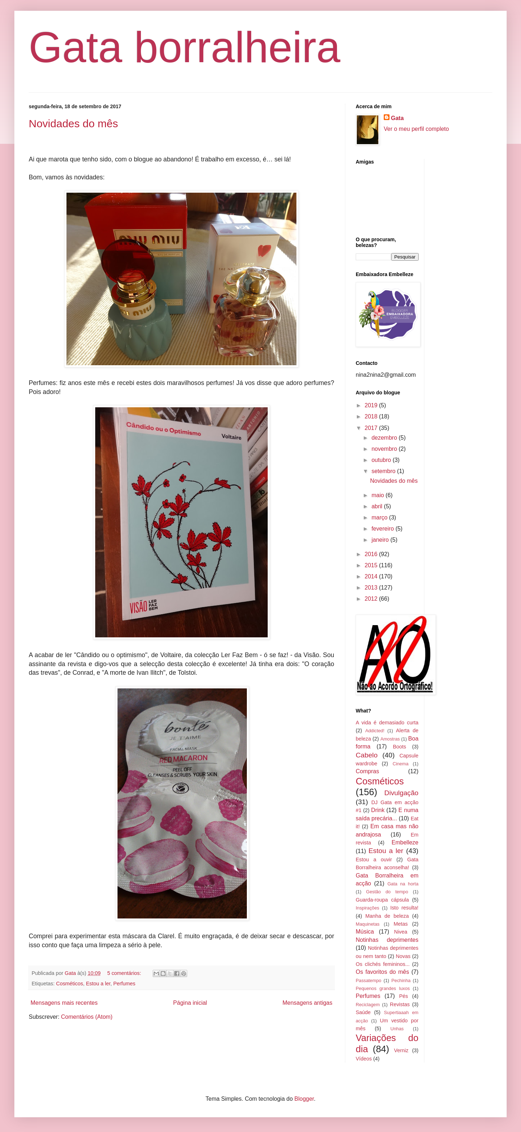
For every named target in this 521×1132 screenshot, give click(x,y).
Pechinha (400, 980)
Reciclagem (368, 1004)
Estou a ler (98, 983)
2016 (372, 554)
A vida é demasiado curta (387, 722)
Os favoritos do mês (382, 972)
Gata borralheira (184, 47)
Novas (403, 956)
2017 (372, 428)
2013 (372, 588)
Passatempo (368, 980)
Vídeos (364, 1059)
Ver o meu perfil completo (416, 129)
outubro (382, 460)
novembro (385, 449)
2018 (372, 416)
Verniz (401, 1050)
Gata (397, 118)
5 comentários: (124, 973)
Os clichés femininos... (383, 964)
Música (365, 932)
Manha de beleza (387, 916)
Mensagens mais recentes (64, 1003)
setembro (384, 471)
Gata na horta (402, 883)
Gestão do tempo (387, 891)
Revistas (400, 1004)
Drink (377, 810)
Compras (367, 771)
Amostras (390, 739)
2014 (372, 576)
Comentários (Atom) (86, 1017)
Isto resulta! (404, 908)
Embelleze (405, 842)
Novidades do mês (73, 123)
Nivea (400, 932)
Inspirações (367, 908)
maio (379, 495)
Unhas (397, 1028)
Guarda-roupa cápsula (382, 900)
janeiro (381, 540)
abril (378, 506)
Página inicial (190, 1003)
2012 (372, 599)
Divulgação (401, 793)
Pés (403, 996)
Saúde (363, 1012)
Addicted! (374, 730)
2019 (372, 405)
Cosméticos (69, 983)
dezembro (385, 438)
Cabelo (367, 755)
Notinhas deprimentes (387, 940)
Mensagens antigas (307, 1003)
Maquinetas (367, 924)
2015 (372, 565)
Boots (399, 747)
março (380, 517)
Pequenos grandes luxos (383, 988)
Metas (400, 924)
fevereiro (384, 529)
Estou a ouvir (374, 859)
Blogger (304, 1099)
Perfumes (124, 983)
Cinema (401, 763)
